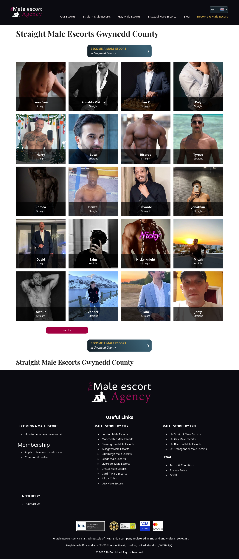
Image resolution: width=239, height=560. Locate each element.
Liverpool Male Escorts (116, 465)
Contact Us (33, 504)
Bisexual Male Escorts (162, 16)
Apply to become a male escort (44, 453)
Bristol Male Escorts (114, 469)
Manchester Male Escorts (117, 440)
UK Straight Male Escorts (185, 435)
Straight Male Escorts (97, 16)
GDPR (173, 476)
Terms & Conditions (182, 466)
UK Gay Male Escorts (182, 440)
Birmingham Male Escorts (118, 445)
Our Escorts (67, 16)
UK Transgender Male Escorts (188, 450)
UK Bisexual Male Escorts (185, 445)
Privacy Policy (178, 471)
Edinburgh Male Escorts (117, 455)
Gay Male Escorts (129, 16)
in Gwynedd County (119, 51)
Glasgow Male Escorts (115, 450)
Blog (187, 16)
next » (67, 331)
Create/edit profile (36, 458)
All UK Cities (109, 479)
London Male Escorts (115, 435)
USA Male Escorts (113, 484)
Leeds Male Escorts (114, 460)
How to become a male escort (43, 435)
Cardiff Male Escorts (114, 474)
